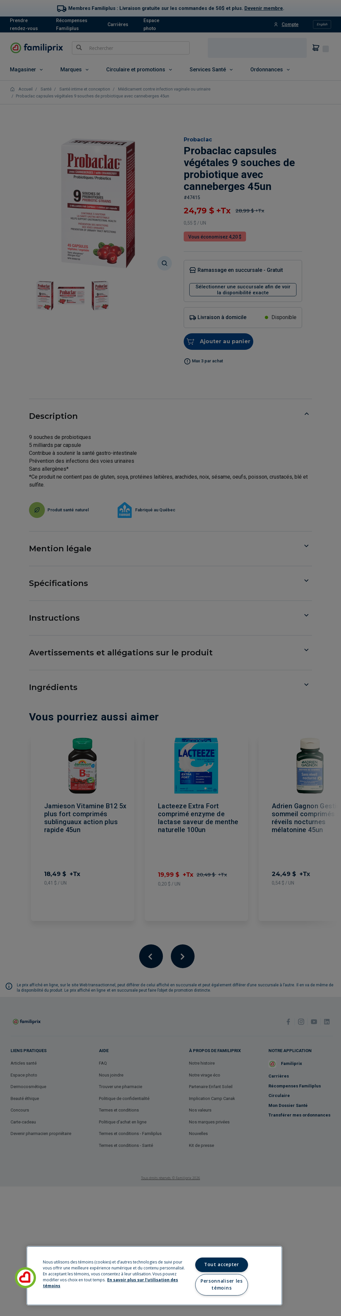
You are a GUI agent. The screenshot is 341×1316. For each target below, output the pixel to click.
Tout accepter (221, 1264)
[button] (25, 1277)
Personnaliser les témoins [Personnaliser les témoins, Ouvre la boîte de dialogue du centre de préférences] (221, 1284)
